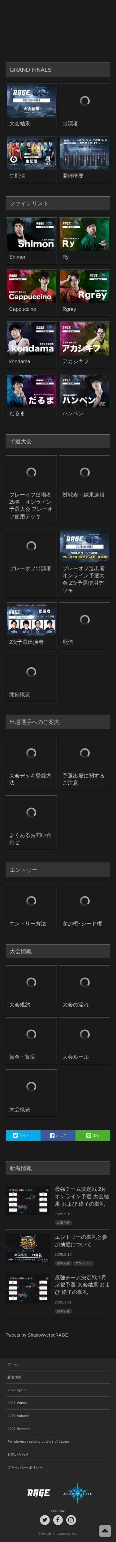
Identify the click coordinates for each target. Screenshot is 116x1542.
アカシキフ (75, 361)
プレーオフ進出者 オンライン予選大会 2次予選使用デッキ (84, 579)
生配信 (17, 176)
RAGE (32, 1493)
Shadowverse (84, 1493)
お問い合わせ (17, 1454)
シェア (58, 1135)
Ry (65, 257)
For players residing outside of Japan (38, 1441)
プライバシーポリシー (25, 1467)
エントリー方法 (27, 924)
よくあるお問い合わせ (30, 838)
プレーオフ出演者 (30, 568)
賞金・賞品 (22, 1057)
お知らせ (63, 1222)
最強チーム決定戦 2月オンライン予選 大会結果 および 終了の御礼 (82, 1196)
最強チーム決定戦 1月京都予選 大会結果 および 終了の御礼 (82, 1285)
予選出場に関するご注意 (83, 779)
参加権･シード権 (82, 924)
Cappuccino (22, 309)
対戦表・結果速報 (83, 495)
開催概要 (73, 176)
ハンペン (73, 413)
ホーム (12, 1364)
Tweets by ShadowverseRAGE (37, 1335)
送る (93, 1135)
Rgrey (69, 309)
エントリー (83, 1263)
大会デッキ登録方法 (30, 779)
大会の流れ (75, 1005)
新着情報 (14, 1377)
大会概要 (19, 1109)
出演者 (70, 124)
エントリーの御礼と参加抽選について (81, 1240)
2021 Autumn (18, 1416)
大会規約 (19, 1005)
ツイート (23, 1135)
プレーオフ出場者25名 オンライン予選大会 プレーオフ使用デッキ (31, 505)
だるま (17, 413)
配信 (67, 642)
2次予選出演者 (26, 642)
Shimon (18, 257)
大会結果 (19, 124)
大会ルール (75, 1057)
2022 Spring (17, 1390)
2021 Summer (19, 1429)
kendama (19, 361)
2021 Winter (17, 1403)
